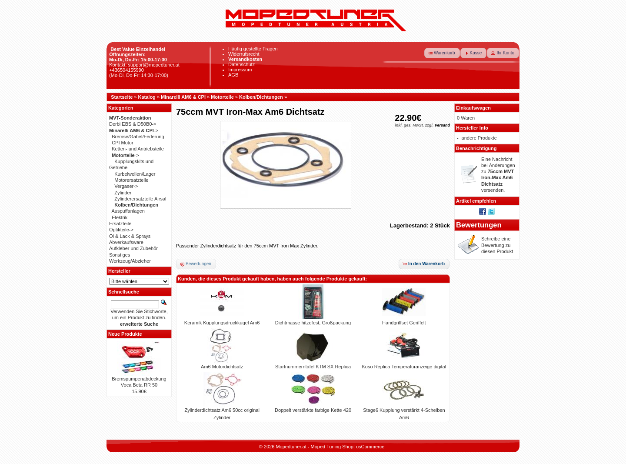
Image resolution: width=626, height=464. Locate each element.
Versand (442, 125)
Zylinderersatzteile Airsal (140, 198)
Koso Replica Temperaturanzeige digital (404, 366)
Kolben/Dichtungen (261, 97)
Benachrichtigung (476, 148)
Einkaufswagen (473, 107)
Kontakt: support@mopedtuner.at (144, 64)
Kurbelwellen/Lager (134, 174)
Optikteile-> (121, 229)
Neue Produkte (125, 334)
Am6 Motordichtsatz (222, 366)
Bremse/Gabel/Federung (138, 136)
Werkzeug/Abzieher (130, 261)
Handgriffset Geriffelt (404, 322)
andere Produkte (479, 137)
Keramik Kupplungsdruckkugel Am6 (222, 322)
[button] (442, 53)
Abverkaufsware (126, 242)
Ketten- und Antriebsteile (138, 148)
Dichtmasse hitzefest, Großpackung (313, 322)
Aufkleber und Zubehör (133, 248)
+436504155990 (126, 70)
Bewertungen (479, 225)
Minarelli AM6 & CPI (183, 97)
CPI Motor (122, 142)
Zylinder (122, 192)
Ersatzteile (120, 223)
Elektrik (119, 217)
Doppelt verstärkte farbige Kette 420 (313, 410)
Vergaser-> (126, 186)
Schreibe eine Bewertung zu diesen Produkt (497, 245)
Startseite (122, 97)
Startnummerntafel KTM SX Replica (313, 366)
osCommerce (370, 446)
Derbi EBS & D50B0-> (132, 124)
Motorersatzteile (131, 180)
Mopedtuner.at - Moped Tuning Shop (314, 446)
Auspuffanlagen (128, 211)
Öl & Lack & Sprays (129, 236)
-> (133, 130)
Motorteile (222, 97)
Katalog (147, 97)
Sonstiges (119, 254)
